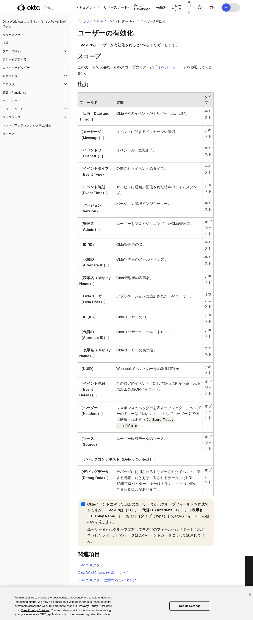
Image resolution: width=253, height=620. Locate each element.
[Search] (200, 7)
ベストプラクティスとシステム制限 (27, 125)
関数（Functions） (15, 92)
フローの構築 (12, 51)
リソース (9, 133)
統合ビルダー (12, 76)
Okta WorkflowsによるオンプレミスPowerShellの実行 (34, 24)
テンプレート (12, 100)
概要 (6, 43)
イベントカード (170, 67)
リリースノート (13, 34)
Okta (100, 21)
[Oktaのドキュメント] (34, 7)
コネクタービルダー (16, 67)
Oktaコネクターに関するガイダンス (107, 580)
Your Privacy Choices (35, 610)
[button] (86, 7)
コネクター (10, 84)
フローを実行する (15, 59)
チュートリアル (13, 109)
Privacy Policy (88, 606)
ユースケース (12, 117)
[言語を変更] (211, 7)
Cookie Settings (189, 606)
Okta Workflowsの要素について (103, 573)
